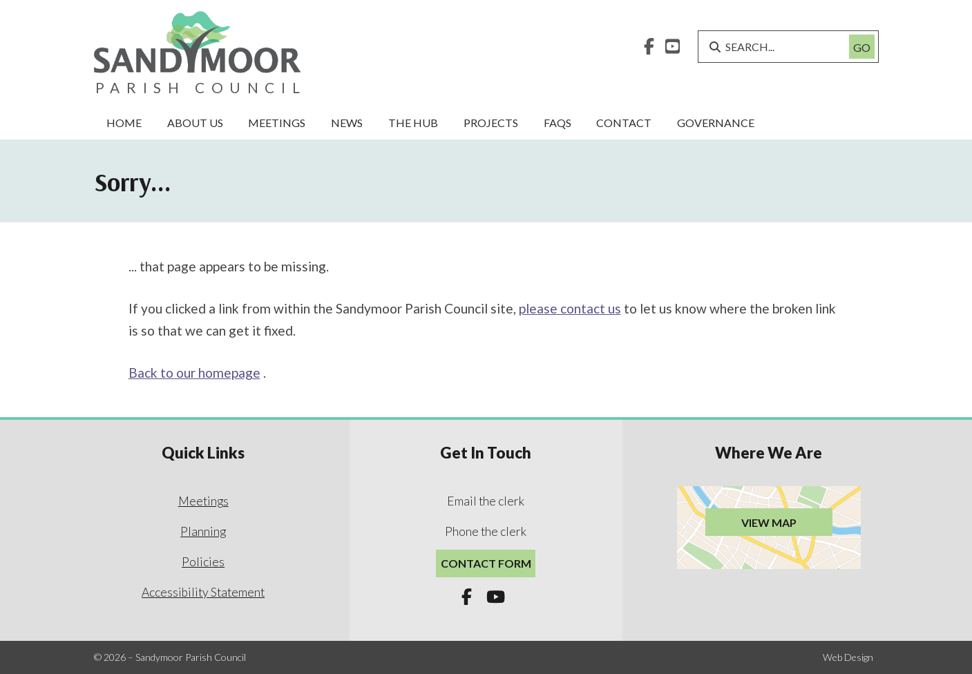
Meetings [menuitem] (276, 122)
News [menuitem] (347, 122)
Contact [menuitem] (623, 122)
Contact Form (486, 563)
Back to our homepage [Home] (194, 373)
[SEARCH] (779, 47)
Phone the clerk (485, 531)
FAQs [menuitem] (557, 122)
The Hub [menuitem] (413, 122)
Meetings (203, 501)
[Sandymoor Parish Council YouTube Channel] (672, 48)
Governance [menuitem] (715, 122)
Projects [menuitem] (491, 122)
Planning (203, 531)
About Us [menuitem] (195, 122)
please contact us (570, 308)
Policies (203, 562)
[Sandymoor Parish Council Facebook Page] (649, 48)
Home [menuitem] (124, 122)
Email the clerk (485, 501)
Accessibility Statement (203, 592)
